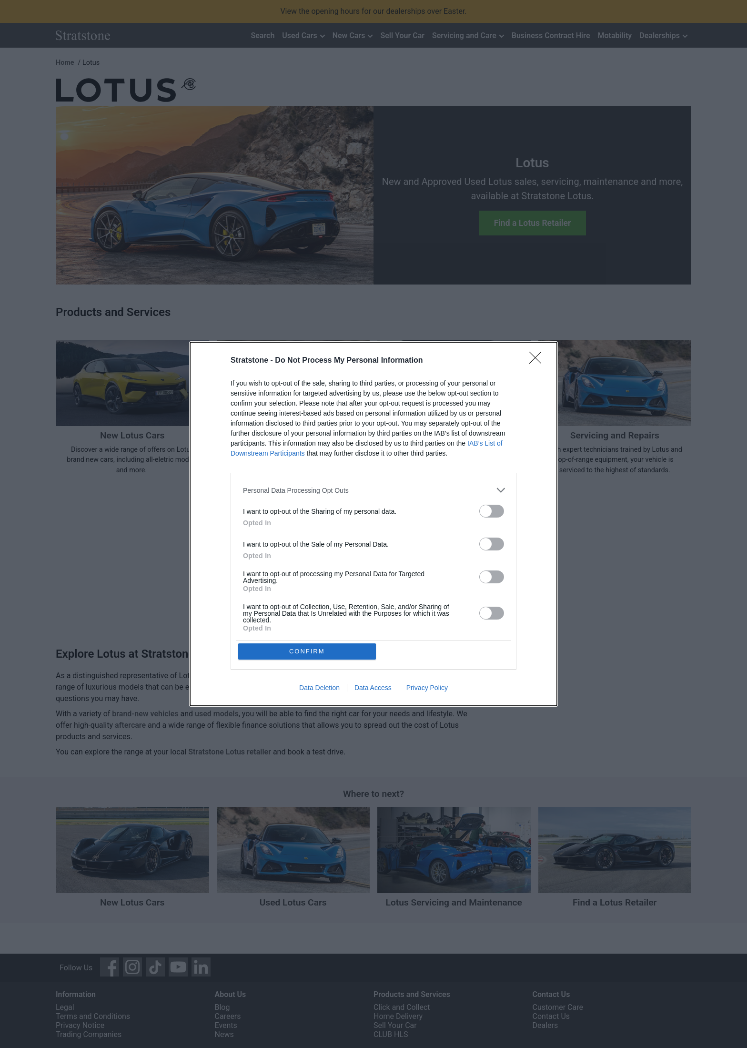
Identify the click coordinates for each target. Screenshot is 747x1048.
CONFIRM (308, 651)
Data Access (373, 688)
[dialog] (373, 524)
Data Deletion (319, 688)
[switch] (491, 510)
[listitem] (373, 490)
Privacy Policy (427, 688)
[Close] (538, 360)
